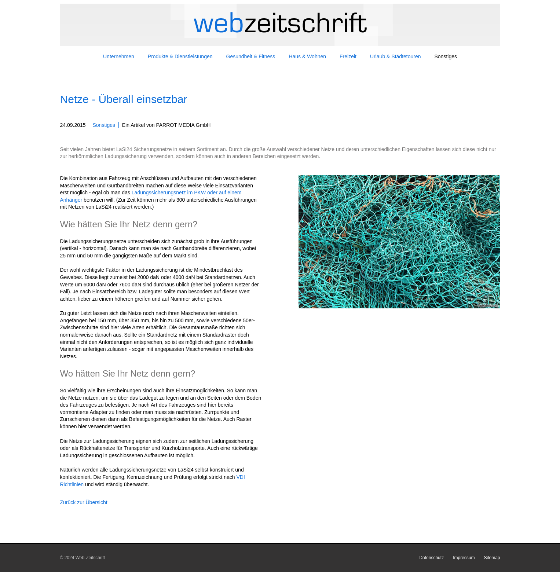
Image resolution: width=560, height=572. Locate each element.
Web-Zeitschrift (90, 557)
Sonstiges (103, 125)
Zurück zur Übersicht (83, 502)
